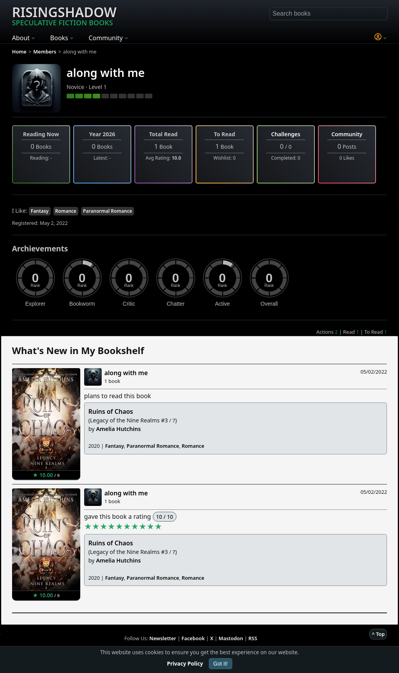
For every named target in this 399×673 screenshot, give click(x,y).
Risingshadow (64, 15)
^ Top (378, 633)
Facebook (193, 638)
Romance (65, 211)
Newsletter (162, 638)
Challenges (285, 134)
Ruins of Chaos (110, 411)
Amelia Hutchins (118, 429)
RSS (253, 638)
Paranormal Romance (107, 211)
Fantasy (40, 211)
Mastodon (231, 638)
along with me (106, 72)
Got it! (220, 664)
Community (346, 134)
